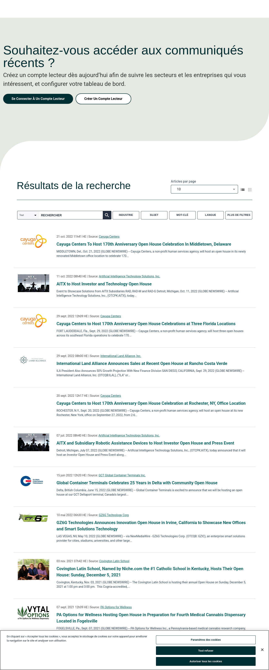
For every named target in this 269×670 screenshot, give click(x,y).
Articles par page (183, 181)
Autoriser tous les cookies (206, 661)
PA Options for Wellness (116, 607)
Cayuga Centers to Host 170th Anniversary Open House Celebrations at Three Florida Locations (146, 323)
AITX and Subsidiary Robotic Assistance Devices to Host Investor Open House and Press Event (145, 443)
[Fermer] (262, 649)
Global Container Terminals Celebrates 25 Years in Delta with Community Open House (137, 482)
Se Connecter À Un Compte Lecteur (38, 99)
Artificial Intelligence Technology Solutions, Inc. (129, 276)
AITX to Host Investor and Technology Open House (104, 283)
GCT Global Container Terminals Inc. (122, 475)
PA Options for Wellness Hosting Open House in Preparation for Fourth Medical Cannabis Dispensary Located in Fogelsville (151, 618)
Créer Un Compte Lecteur (103, 99)
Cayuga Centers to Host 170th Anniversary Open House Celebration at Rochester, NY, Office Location (151, 403)
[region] (134, 650)
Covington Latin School (114, 561)
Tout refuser (206, 650)
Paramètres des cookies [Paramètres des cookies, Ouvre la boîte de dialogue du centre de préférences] (206, 639)
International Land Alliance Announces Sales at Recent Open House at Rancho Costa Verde (142, 363)
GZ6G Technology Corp (114, 515)
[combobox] (204, 189)
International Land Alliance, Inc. (120, 356)
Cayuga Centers (109, 236)
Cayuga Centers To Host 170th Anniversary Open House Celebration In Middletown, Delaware (144, 244)
